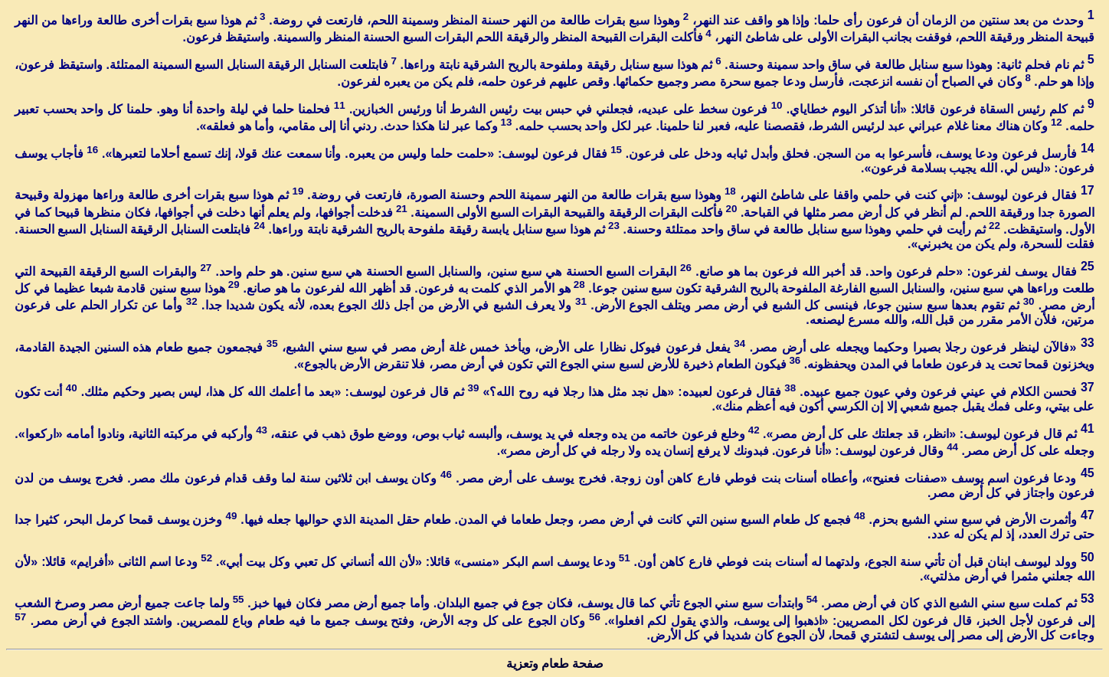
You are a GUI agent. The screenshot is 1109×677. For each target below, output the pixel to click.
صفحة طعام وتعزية (555, 663)
